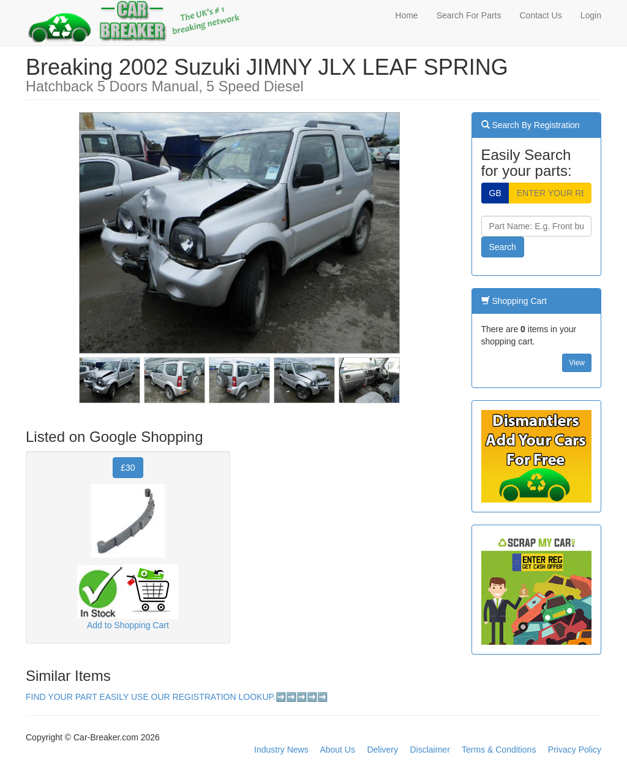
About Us (337, 749)
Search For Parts (469, 15)
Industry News (281, 749)
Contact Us (540, 15)
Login (590, 15)
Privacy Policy (574, 749)
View (577, 363)
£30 (128, 468)
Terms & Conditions (499, 749)
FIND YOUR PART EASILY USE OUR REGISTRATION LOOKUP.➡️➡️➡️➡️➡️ (177, 697)
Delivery (382, 749)
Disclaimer (429, 749)
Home (406, 15)
